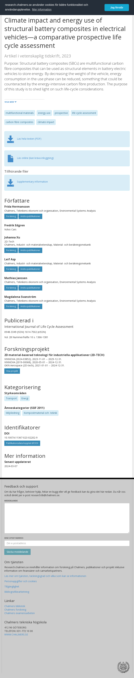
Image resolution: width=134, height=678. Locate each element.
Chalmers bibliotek (14, 606)
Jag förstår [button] (116, 7)
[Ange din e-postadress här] (67, 543)
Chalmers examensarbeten (19, 613)
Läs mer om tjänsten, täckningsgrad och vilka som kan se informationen (45, 576)
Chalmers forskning (15, 609)
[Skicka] (17, 552)
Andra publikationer (30, 216)
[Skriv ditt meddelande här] (67, 518)
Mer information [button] (41, 9)
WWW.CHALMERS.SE (16, 634)
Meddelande (11, 500)
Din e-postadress (13, 538)
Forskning (11, 216)
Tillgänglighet (11, 586)
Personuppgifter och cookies (20, 581)
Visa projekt (12, 370)
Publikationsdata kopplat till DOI (22, 443)
